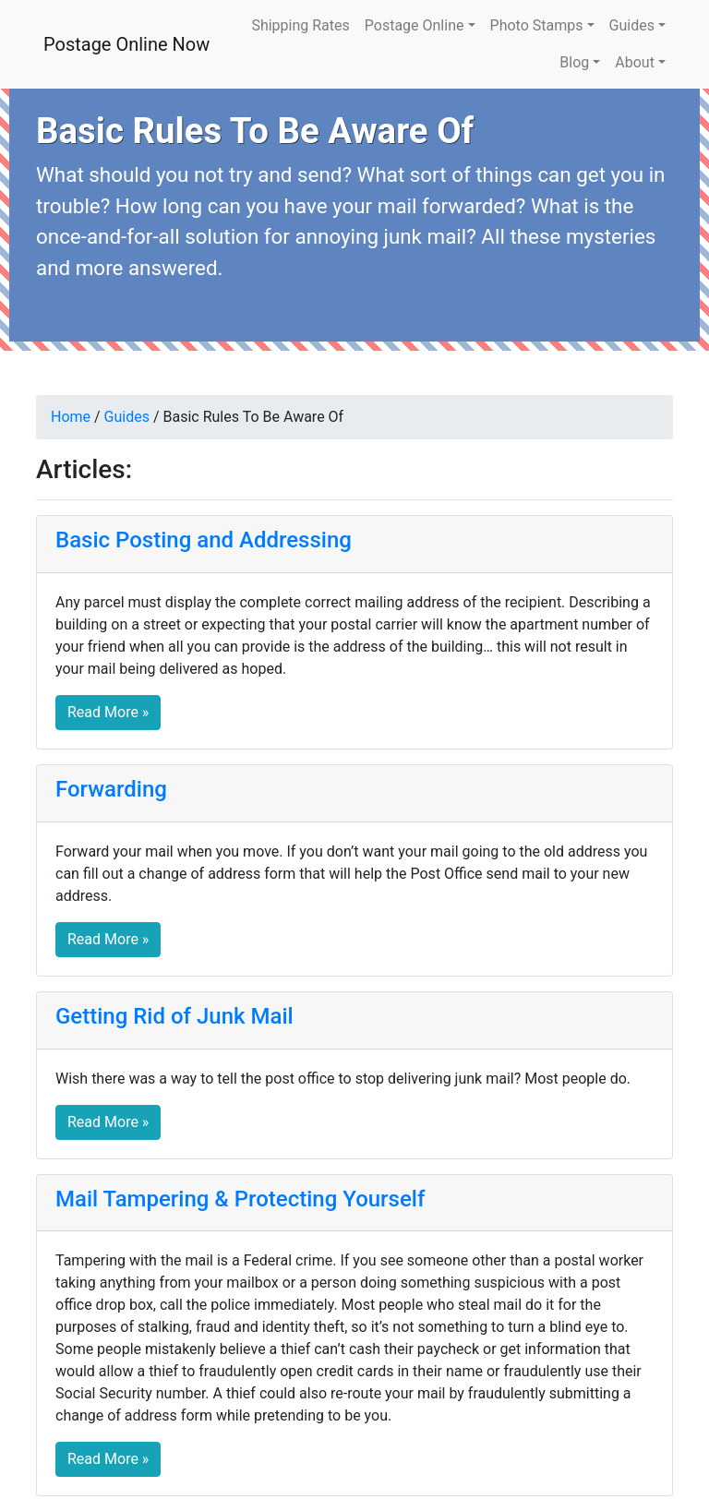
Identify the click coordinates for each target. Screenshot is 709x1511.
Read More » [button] (108, 712)
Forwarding (111, 789)
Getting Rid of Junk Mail (174, 1016)
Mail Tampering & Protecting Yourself (240, 1199)
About (635, 62)
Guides (632, 25)
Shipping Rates (300, 25)
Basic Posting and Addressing (203, 540)
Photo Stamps (536, 25)
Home (70, 417)
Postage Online (414, 25)
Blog (574, 62)
